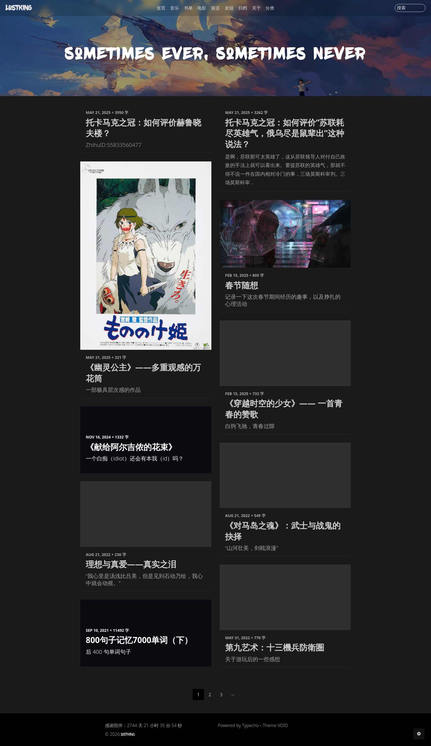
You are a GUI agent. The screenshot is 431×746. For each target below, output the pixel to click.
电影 (201, 8)
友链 (229, 8)
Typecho (250, 727)
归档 (242, 8)
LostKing (19, 7)
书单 (188, 8)
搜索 (401, 8)
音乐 (174, 8)
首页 (161, 8)
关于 (256, 8)
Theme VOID (275, 727)
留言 (215, 8)
